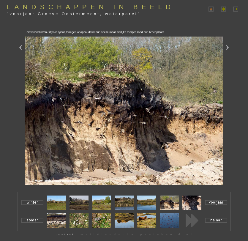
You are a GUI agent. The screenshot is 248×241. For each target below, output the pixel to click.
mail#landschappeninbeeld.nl (137, 234)
